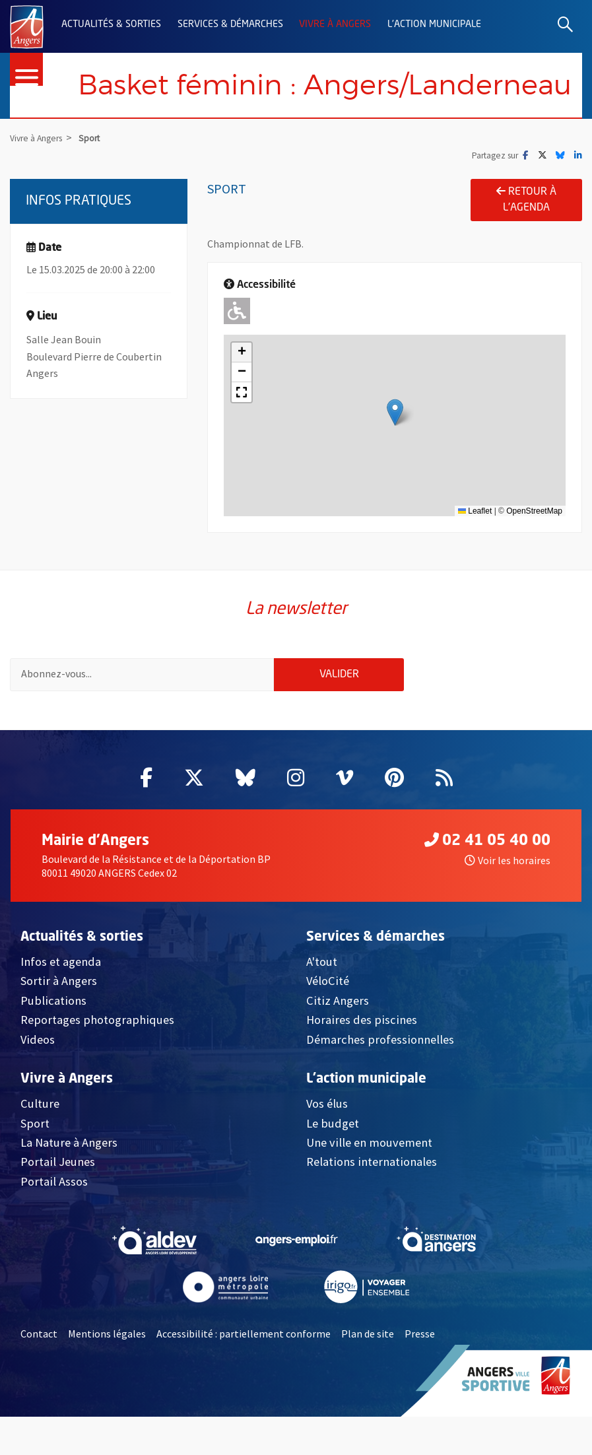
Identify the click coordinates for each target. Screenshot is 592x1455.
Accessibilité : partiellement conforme (243, 1371)
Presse (420, 1371)
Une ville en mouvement (369, 1180)
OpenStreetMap (534, 544)
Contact (38, 1371)
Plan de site (367, 1371)
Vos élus (327, 1141)
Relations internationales (371, 1199)
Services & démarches (230, 24)
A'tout (321, 999)
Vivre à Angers (335, 24)
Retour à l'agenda (526, 233)
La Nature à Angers (68, 1180)
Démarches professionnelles (380, 1077)
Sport (34, 1160)
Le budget (332, 1160)
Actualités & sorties (111, 24)
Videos (37, 1077)
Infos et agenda (60, 999)
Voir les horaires (507, 897)
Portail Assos (54, 1219)
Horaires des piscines (361, 1058)
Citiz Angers (337, 1038)
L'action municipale (434, 24)
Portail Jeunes (57, 1199)
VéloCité (327, 1019)
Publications (53, 1038)
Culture (39, 1141)
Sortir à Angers (58, 1019)
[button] (395, 446)
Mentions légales (107, 1371)
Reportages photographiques (97, 1058)
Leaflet (475, 544)
